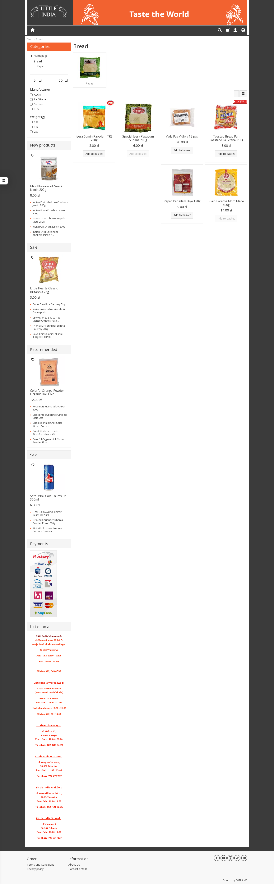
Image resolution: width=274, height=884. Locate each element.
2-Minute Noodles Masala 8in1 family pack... (50, 311)
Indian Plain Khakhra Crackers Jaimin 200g (50, 203)
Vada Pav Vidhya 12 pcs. (182, 136)
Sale (33, 247)
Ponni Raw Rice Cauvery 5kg (49, 304)
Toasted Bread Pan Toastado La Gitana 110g (226, 138)
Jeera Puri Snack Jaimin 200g (49, 226)
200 (34, 131)
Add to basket (94, 154)
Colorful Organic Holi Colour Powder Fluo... (49, 440)
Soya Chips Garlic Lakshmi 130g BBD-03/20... (48, 335)
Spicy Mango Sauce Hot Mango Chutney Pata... (46, 319)
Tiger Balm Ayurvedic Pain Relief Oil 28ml (48, 513)
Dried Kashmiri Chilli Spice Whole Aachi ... (48, 424)
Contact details (77, 869)
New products (43, 145)
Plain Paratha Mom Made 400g (226, 203)
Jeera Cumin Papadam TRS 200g (94, 138)
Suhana (36, 104)
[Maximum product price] (60, 80)
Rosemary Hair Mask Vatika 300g (49, 408)
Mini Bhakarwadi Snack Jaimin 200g (46, 188)
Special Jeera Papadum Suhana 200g (138, 138)
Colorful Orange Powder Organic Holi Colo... (47, 392)
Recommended (43, 349)
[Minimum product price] (34, 80)
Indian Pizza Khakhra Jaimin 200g (49, 212)
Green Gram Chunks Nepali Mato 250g (49, 220)
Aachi (35, 94)
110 (34, 127)
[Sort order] (236, 93)
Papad (90, 83)
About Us (74, 864)
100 (34, 122)
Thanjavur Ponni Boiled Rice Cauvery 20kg (49, 327)
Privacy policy (35, 869)
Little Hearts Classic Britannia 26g (44, 290)
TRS (34, 109)
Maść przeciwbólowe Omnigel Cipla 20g (50, 416)
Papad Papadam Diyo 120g (182, 201)
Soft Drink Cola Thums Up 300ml (48, 497)
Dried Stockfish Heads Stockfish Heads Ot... (45, 432)
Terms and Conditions (40, 864)
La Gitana (38, 99)
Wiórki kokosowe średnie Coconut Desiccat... (47, 529)
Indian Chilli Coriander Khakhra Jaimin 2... (45, 233)
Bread (38, 61)
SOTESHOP (241, 880)
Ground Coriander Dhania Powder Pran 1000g (48, 521)
